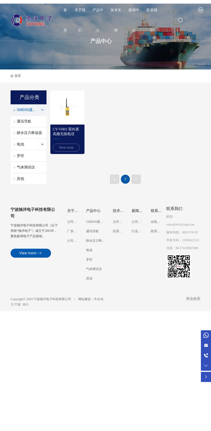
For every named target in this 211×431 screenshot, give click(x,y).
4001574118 (190, 232)
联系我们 (174, 208)
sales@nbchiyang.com (180, 224)
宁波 (17, 304)
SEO (25, 304)
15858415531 (190, 240)
